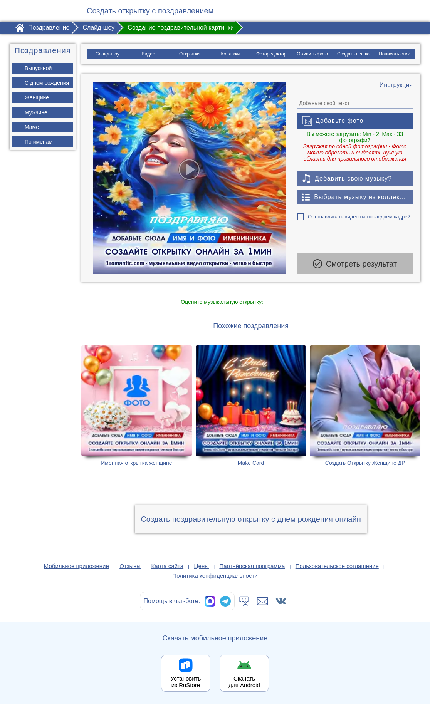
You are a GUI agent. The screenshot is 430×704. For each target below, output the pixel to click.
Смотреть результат (355, 263)
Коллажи (230, 54)
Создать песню (353, 54)
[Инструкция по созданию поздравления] (396, 85)
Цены (201, 566)
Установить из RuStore (186, 681)
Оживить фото (312, 54)
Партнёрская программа (252, 566)
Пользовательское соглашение (337, 566)
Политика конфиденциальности (214, 575)
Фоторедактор (271, 54)
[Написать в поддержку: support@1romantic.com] (262, 601)
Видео (148, 54)
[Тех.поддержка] (244, 601)
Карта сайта (167, 566)
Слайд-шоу (107, 54)
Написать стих (394, 54)
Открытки (189, 54)
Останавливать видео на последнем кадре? (359, 217)
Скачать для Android (244, 681)
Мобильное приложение (76, 566)
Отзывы (130, 566)
